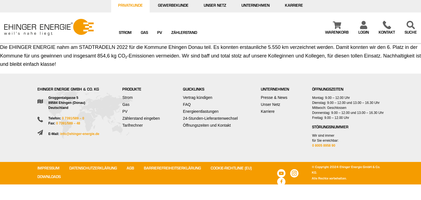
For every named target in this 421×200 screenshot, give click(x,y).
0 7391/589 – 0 (73, 118)
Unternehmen (255, 6)
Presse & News (274, 97)
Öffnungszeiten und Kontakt (207, 125)
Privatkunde (130, 6)
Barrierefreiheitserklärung (172, 169)
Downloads (49, 177)
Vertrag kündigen (197, 97)
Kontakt (387, 33)
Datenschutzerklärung (93, 169)
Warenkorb (337, 33)
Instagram (294, 173)
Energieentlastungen (200, 111)
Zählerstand (184, 33)
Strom (125, 33)
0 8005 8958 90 (323, 146)
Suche (411, 33)
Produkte (131, 90)
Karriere (294, 6)
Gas (144, 33)
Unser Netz (215, 6)
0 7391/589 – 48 (68, 123)
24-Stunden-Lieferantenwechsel (210, 118)
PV (159, 33)
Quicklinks (193, 90)
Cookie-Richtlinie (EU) (231, 169)
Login (363, 33)
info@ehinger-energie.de (79, 134)
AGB (130, 169)
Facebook (281, 182)
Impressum (48, 169)
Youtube (281, 173)
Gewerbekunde (173, 6)
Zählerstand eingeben (141, 118)
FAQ (187, 104)
